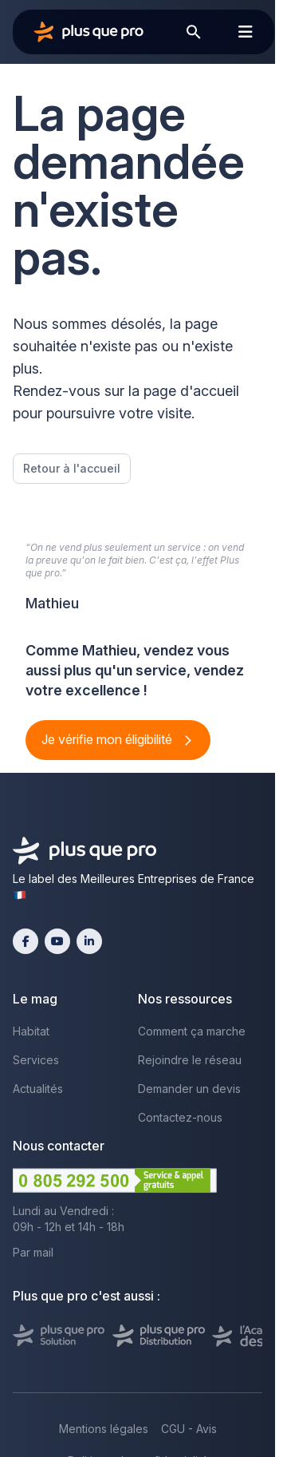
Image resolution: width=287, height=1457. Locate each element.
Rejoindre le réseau (190, 1060)
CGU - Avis (189, 1428)
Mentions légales (103, 1428)
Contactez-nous (180, 1117)
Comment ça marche (192, 1031)
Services (36, 1060)
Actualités (38, 1088)
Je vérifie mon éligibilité (108, 739)
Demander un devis (189, 1088)
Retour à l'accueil (71, 468)
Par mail (33, 1252)
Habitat (31, 1031)
